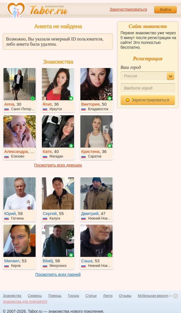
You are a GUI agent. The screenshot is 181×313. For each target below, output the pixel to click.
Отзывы (125, 296)
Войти (165, 9)
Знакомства (12, 296)
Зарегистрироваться (128, 9)
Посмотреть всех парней (58, 274)
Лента (107, 296)
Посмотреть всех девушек (58, 165)
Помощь (54, 296)
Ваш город (130, 67)
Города (73, 296)
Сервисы (35, 296)
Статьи (91, 296)
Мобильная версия (153, 296)
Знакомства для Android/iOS (25, 302)
